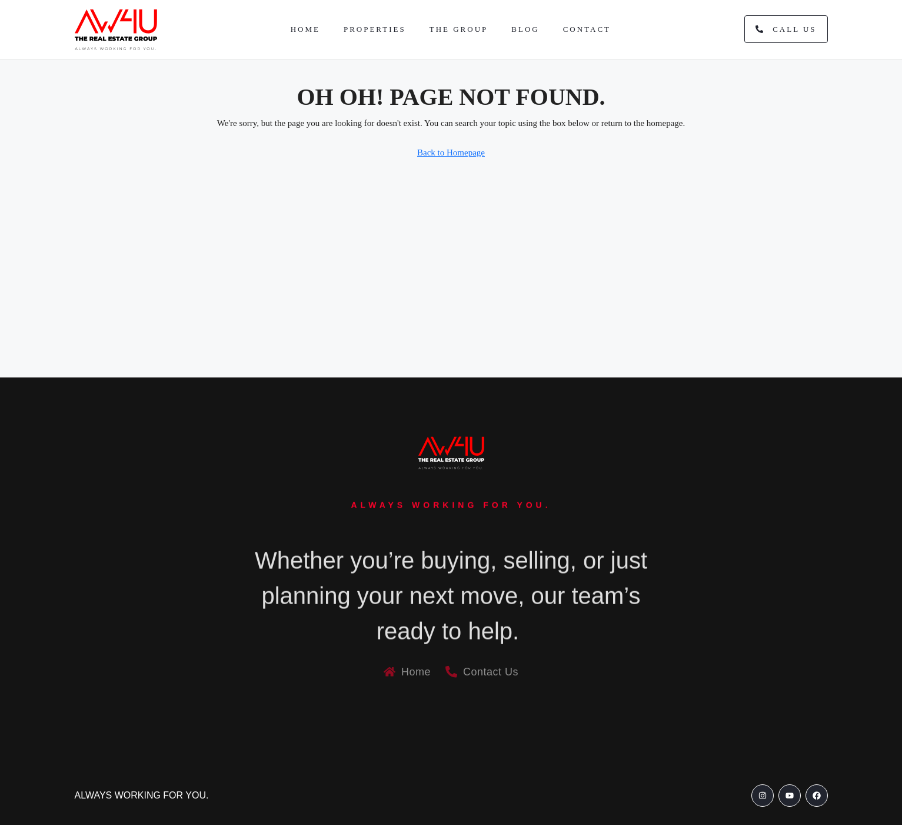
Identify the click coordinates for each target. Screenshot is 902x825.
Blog (525, 29)
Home (305, 29)
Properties (375, 29)
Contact (587, 29)
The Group (459, 29)
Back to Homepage (451, 152)
